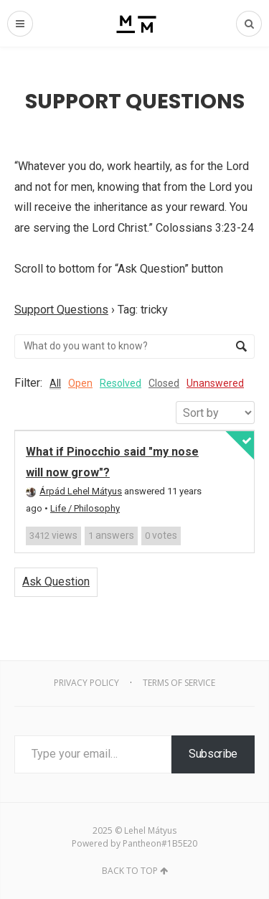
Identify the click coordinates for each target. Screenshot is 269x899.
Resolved (120, 383)
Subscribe (213, 754)
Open (80, 383)
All (55, 383)
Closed (163, 383)
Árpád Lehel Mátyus (74, 491)
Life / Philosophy (85, 508)
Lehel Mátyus (150, 830)
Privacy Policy (86, 683)
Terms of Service (179, 683)
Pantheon (142, 843)
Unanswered (215, 383)
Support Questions (61, 309)
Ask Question (56, 581)
